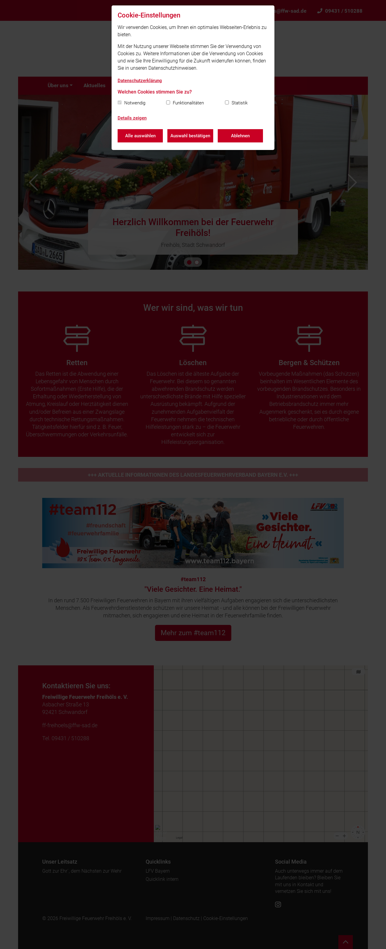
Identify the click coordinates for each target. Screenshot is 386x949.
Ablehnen (240, 136)
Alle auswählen (140, 136)
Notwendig (134, 103)
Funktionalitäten (188, 103)
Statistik (240, 103)
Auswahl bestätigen (190, 136)
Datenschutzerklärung (140, 80)
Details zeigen (132, 118)
